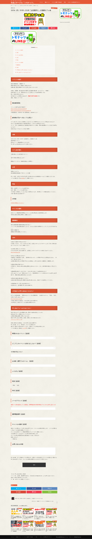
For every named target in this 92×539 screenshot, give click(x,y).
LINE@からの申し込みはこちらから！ (24, 69)
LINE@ (22, 178)
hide (36, 47)
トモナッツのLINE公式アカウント (74, 2)
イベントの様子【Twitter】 (57, 2)
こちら (23, 328)
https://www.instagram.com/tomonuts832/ (20, 110)
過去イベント (47, 2)
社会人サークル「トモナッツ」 (23, 3)
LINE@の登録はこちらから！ (17, 203)
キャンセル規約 (19, 62)
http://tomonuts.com (15, 252)
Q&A (17, 67)
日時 (16, 52)
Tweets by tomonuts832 (65, 22)
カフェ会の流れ (19, 55)
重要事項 (17, 65)
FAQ (65, 2)
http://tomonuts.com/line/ (16, 298)
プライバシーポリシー (16, 319)
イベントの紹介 (19, 50)
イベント (41, 2)
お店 (16, 57)
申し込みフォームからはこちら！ (23, 72)
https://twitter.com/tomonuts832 (18, 108)
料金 (16, 60)
